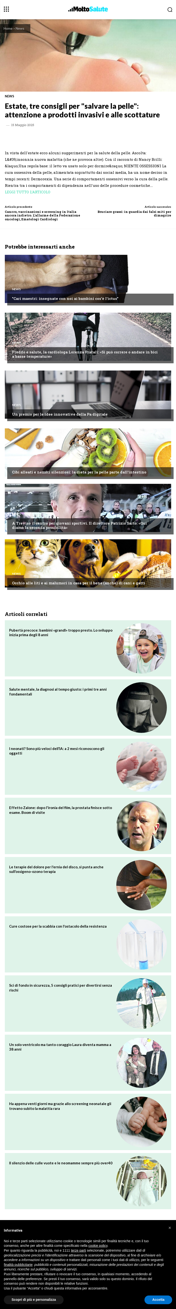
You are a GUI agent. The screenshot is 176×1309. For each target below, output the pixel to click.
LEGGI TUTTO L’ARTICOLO (27, 191)
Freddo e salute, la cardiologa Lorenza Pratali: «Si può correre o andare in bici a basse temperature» (85, 354)
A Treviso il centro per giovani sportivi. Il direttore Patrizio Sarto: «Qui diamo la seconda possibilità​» (79, 525)
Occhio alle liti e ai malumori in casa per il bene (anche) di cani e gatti (78, 582)
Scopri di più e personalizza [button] (34, 1300)
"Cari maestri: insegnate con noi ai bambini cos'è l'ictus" (65, 298)
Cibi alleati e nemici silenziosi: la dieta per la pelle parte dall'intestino (79, 472)
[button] (170, 1228)
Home (8, 28)
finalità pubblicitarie (18, 1265)
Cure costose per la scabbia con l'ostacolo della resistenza (58, 926)
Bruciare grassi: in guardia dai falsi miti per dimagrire (134, 213)
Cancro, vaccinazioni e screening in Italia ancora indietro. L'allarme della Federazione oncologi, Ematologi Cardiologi (42, 215)
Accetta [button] (158, 1300)
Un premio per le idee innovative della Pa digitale (60, 414)
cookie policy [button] (97, 1246)
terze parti (78, 1250)
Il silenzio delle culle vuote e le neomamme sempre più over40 (60, 1163)
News (20, 28)
